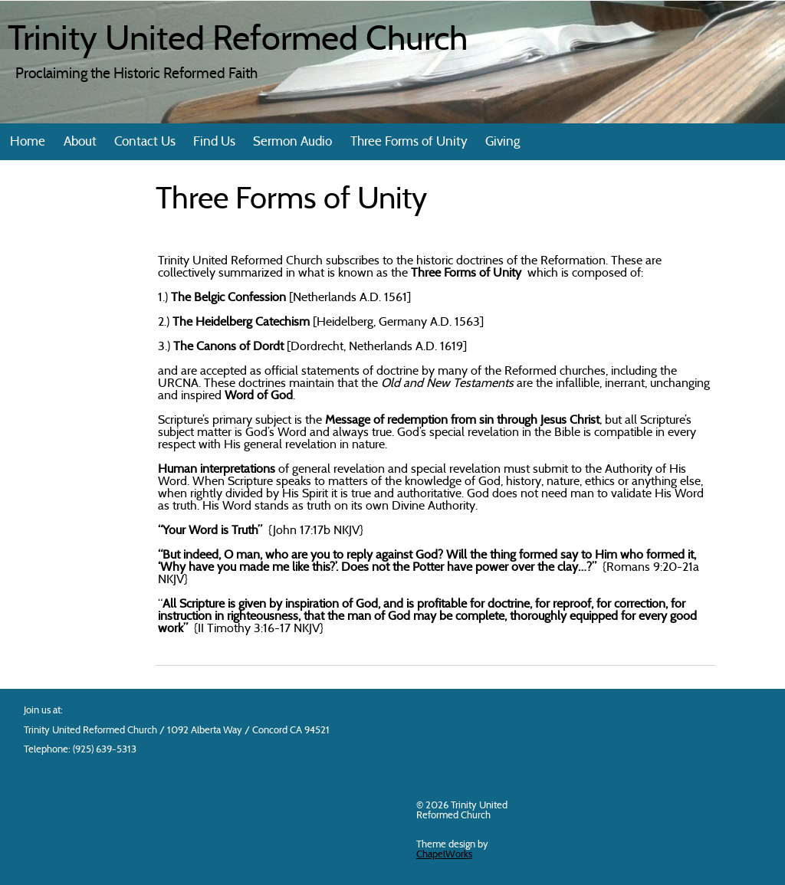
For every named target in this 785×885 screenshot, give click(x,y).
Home (27, 142)
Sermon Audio (292, 142)
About (80, 142)
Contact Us (145, 142)
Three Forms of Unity (409, 142)
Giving (502, 142)
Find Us (214, 142)
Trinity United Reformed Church (238, 41)
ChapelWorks (444, 855)
